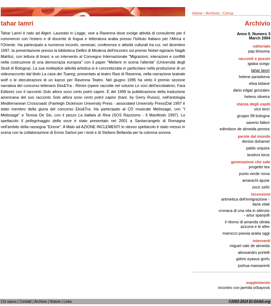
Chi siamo (8, 302)
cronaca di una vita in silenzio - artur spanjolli (244, 212)
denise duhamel (256, 141)
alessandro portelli (254, 252)
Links (67, 302)
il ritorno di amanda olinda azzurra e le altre (247, 224)
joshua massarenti (254, 265)
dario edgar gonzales (251, 90)
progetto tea (259, 167)
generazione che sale (250, 162)
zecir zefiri (261, 187)
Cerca (228, 13)
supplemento (258, 282)
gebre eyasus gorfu (253, 259)
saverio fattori (258, 122)
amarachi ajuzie (256, 180)
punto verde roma (254, 173)
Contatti (26, 302)
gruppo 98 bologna (253, 116)
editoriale (261, 46)
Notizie (55, 302)
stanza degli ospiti (253, 104)
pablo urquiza (258, 148)
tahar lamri (260, 70)
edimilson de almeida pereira (245, 129)
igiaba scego (259, 63)
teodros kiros (258, 155)
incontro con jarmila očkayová (244, 287)
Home (197, 13)
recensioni (260, 194)
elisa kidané (259, 83)
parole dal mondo (254, 136)
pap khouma (259, 51)
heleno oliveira (257, 96)
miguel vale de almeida (249, 246)
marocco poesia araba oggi (246, 233)
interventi (261, 241)
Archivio (213, 13)
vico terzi (262, 109)
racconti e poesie (254, 58)
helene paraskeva (254, 77)
